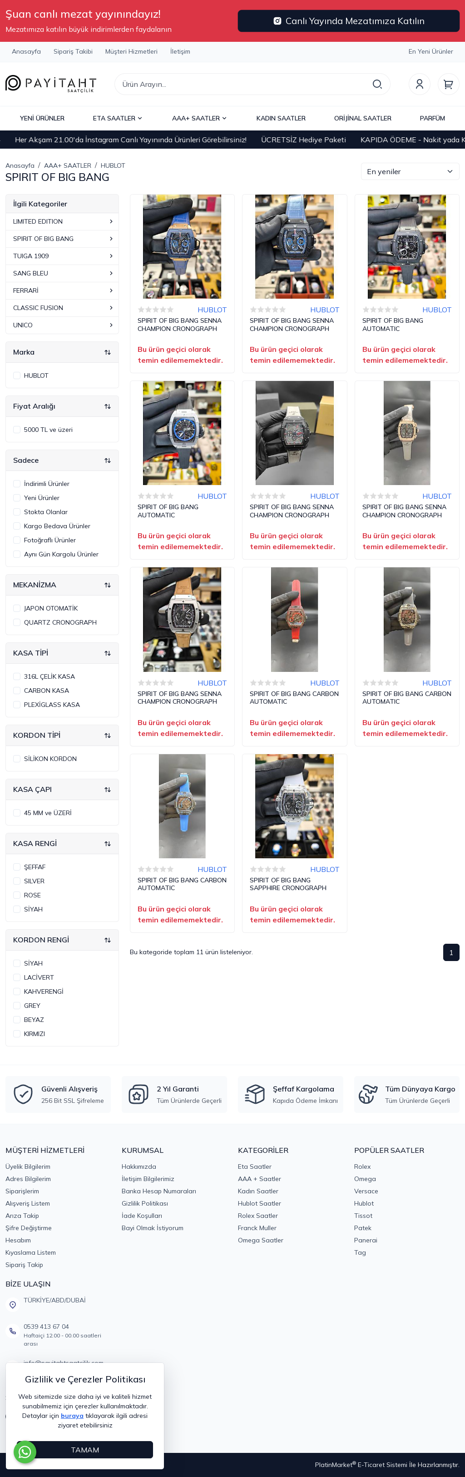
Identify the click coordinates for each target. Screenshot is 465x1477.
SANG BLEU (64, 273)
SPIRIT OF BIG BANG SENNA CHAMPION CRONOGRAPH (180, 325)
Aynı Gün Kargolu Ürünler (61, 554)
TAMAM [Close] (85, 1449)
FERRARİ (64, 290)
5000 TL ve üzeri (48, 430)
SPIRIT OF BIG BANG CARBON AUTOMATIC (294, 698)
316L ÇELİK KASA (49, 676)
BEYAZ (34, 1020)
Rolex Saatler (258, 1216)
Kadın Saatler (258, 1191)
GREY (32, 1005)
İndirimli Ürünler (46, 484)
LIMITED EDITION (64, 221)
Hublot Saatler (259, 1203)
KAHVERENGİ (44, 991)
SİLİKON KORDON (50, 759)
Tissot (363, 1216)
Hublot (364, 1203)
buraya (72, 1416)
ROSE (32, 895)
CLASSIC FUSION (64, 308)
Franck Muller (257, 1228)
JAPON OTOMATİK (51, 608)
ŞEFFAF (34, 867)
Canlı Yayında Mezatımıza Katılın (349, 20)
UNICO (64, 325)
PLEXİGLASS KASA (52, 705)
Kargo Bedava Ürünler (57, 526)
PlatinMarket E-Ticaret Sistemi (361, 1465)
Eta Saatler (255, 1166)
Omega (365, 1179)
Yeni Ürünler (41, 498)
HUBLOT (36, 375)
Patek (362, 1228)
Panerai (365, 1240)
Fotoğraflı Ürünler (50, 540)
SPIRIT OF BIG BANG (64, 239)
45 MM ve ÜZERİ (48, 813)
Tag (360, 1252)
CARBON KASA (46, 690)
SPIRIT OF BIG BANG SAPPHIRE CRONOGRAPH (288, 884)
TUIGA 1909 (64, 256)
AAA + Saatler (259, 1179)
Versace (366, 1191)
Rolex (362, 1166)
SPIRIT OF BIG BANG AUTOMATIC (392, 325)
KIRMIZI (34, 1034)
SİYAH (33, 909)
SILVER (34, 881)
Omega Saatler (260, 1240)
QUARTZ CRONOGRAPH (60, 622)
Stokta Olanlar (46, 512)
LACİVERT (39, 977)
